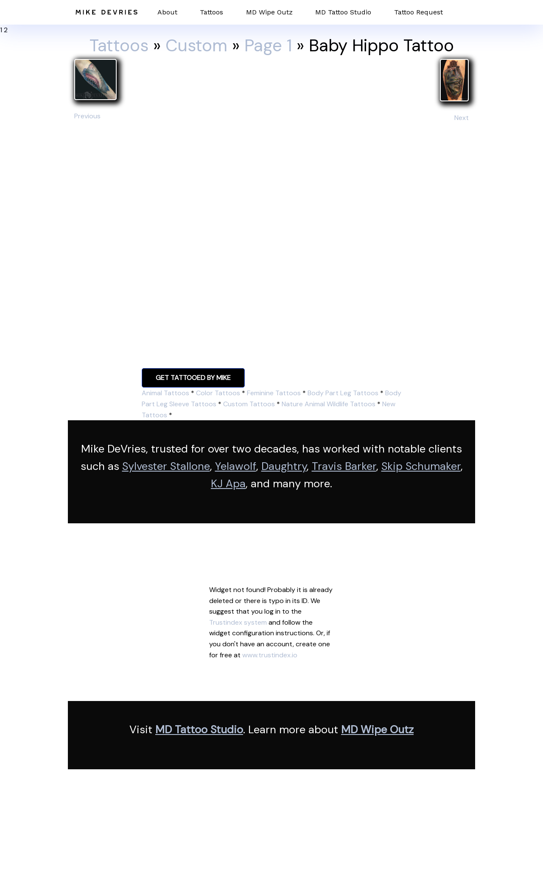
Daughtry (284, 466)
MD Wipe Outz (269, 12)
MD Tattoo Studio (343, 12)
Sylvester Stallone (166, 466)
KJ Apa (228, 484)
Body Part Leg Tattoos (343, 392)
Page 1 (268, 45)
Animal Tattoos (165, 392)
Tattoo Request (418, 12)
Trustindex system (238, 622)
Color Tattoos (218, 392)
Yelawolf (235, 466)
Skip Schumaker (421, 466)
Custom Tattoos (249, 403)
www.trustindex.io (269, 655)
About (167, 12)
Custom (196, 45)
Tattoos (211, 12)
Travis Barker (344, 466)
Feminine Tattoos (274, 392)
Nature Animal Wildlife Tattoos (328, 403)
